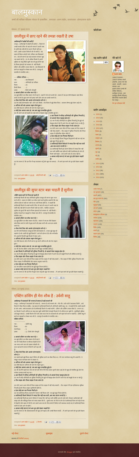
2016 (98, 125)
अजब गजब (97, 189)
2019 (98, 118)
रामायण (96, 224)
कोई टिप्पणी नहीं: (41, 175)
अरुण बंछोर (118, 74)
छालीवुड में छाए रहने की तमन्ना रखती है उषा (43, 36)
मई (96, 155)
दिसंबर (97, 131)
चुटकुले (96, 205)
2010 (98, 177)
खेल (95, 202)
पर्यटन (95, 211)
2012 (98, 170)
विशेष (95, 227)
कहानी (95, 195)
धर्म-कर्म (96, 208)
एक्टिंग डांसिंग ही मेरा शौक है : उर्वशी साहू (42, 296)
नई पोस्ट (15, 433)
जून (96, 152)
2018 (98, 121)
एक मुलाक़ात (21, 179)
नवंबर (97, 135)
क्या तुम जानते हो (98, 198)
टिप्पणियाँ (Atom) (23, 438)
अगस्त (97, 145)
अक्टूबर (97, 138)
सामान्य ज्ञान (97, 234)
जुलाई (97, 148)
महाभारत (96, 221)
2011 (98, 174)
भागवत (95, 218)
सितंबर (97, 142)
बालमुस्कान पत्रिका (99, 214)
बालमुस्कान (27, 12)
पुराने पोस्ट (84, 433)
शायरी (95, 230)
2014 (98, 163)
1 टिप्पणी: (39, 422)
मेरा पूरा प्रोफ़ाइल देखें (118, 103)
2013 (98, 167)
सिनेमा (95, 237)
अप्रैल (97, 159)
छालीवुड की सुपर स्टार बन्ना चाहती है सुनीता (43, 190)
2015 (98, 128)
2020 (98, 114)
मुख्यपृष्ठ (49, 433)
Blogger (69, 452)
